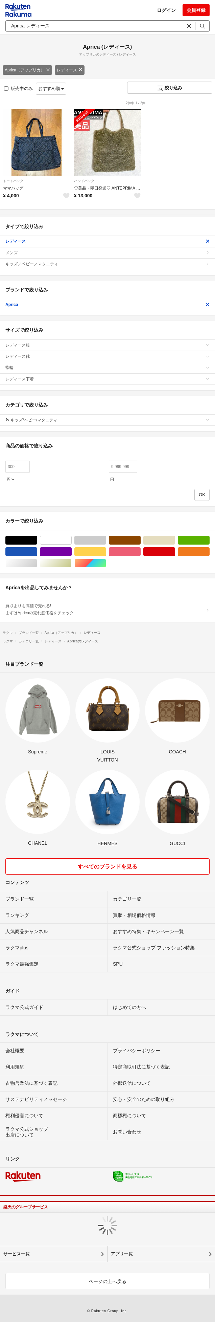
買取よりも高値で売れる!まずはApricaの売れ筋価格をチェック (107, 609)
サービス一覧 (16, 1253)
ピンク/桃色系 (140, 551)
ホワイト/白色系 (71, 540)
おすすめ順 (51, 88)
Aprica (107, 304)
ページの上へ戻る (107, 1281)
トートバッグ (13, 181)
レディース (69, 70)
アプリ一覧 (122, 1253)
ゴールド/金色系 (71, 563)
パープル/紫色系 (71, 551)
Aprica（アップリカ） (27, 70)
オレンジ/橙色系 (209, 551)
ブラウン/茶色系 (140, 540)
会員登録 (196, 10)
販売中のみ (18, 88)
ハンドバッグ (84, 181)
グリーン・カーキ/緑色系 (209, 540)
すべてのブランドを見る (107, 866)
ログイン (166, 10)
